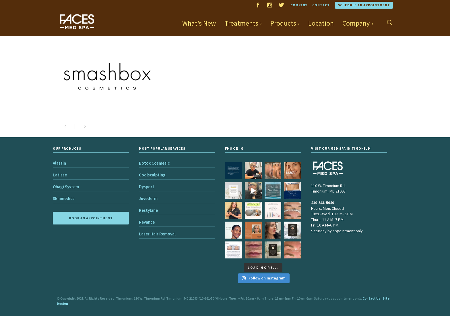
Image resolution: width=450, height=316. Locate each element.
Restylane (148, 210)
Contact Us (371, 298)
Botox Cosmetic (154, 163)
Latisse (60, 175)
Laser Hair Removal (157, 234)
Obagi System (66, 186)
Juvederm (148, 198)
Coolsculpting (152, 175)
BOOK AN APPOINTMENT (91, 218)
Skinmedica (64, 198)
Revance (147, 222)
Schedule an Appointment (364, 5)
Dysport (146, 186)
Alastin (59, 163)
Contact (321, 5)
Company (298, 5)
